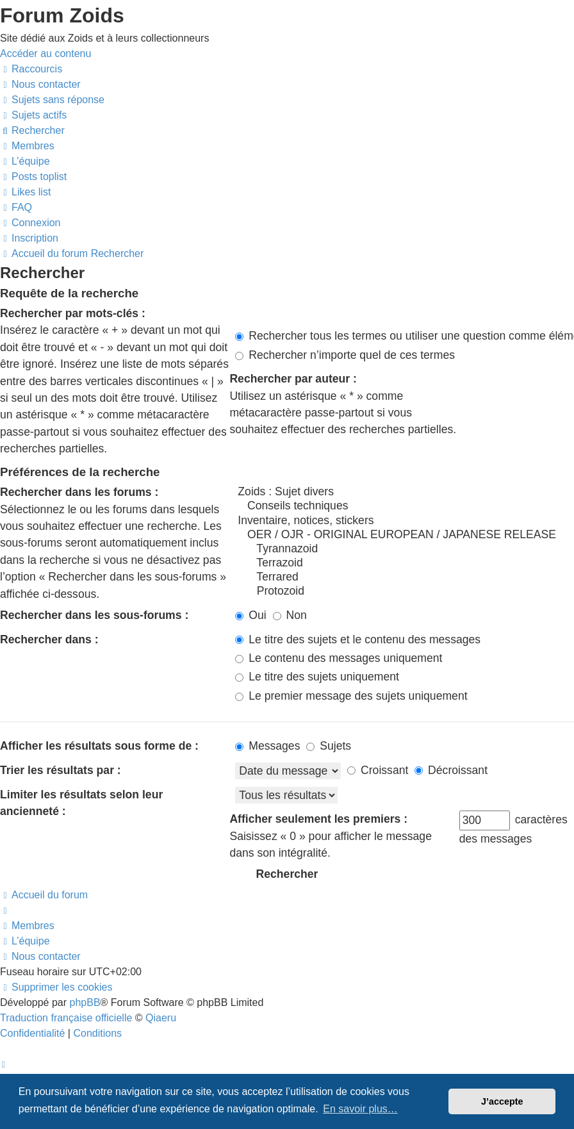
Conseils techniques (404, 506)
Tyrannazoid (404, 549)
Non (290, 615)
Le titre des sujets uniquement (317, 676)
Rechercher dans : (49, 639)
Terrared (404, 577)
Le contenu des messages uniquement (338, 658)
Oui (250, 615)
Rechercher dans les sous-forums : (94, 615)
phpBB (85, 1002)
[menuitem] (40, 84)
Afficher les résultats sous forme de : (99, 745)
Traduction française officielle (66, 1017)
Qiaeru (160, 1017)
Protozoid (404, 591)
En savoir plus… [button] (360, 1108)
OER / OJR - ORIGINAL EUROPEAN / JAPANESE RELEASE (404, 535)
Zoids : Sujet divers (404, 492)
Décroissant (451, 770)
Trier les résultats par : (60, 770)
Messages (267, 745)
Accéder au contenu (45, 53)
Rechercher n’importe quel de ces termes (345, 355)
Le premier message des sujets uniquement (351, 695)
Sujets (328, 745)
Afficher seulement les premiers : (318, 818)
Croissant (377, 770)
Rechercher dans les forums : (79, 492)
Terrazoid (404, 563)
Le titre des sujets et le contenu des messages (357, 639)
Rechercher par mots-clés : (72, 313)
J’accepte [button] (502, 1101)
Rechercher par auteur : (293, 378)
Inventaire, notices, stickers (404, 521)
